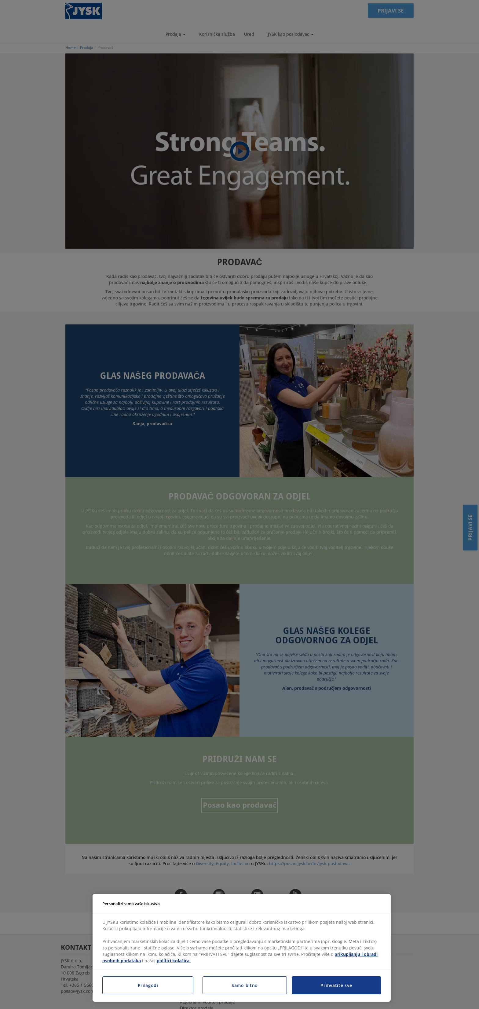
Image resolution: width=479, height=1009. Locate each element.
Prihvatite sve (336, 985)
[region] (242, 948)
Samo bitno (245, 985)
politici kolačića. (174, 960)
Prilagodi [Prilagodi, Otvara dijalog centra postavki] (148, 985)
